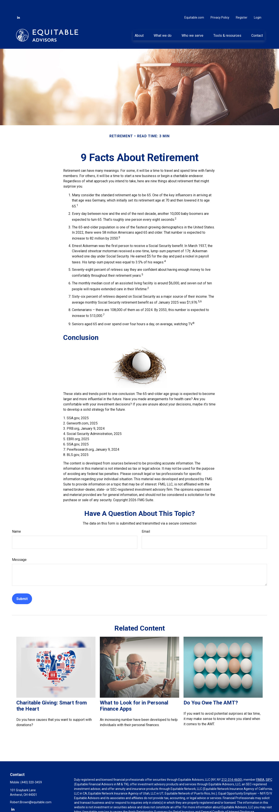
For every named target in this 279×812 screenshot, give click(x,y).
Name (16, 518)
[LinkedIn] (18, 4)
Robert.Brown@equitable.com (30, 789)
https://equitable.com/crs (91, 798)
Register (241, 4)
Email (146, 518)
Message (19, 546)
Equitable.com (194, 4)
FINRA (260, 766)
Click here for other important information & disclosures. (112, 807)
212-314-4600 (231, 766)
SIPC (269, 766)
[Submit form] (22, 585)
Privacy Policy (220, 4)
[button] (139, 22)
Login (257, 4)
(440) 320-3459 (31, 769)
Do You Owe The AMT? (211, 690)
